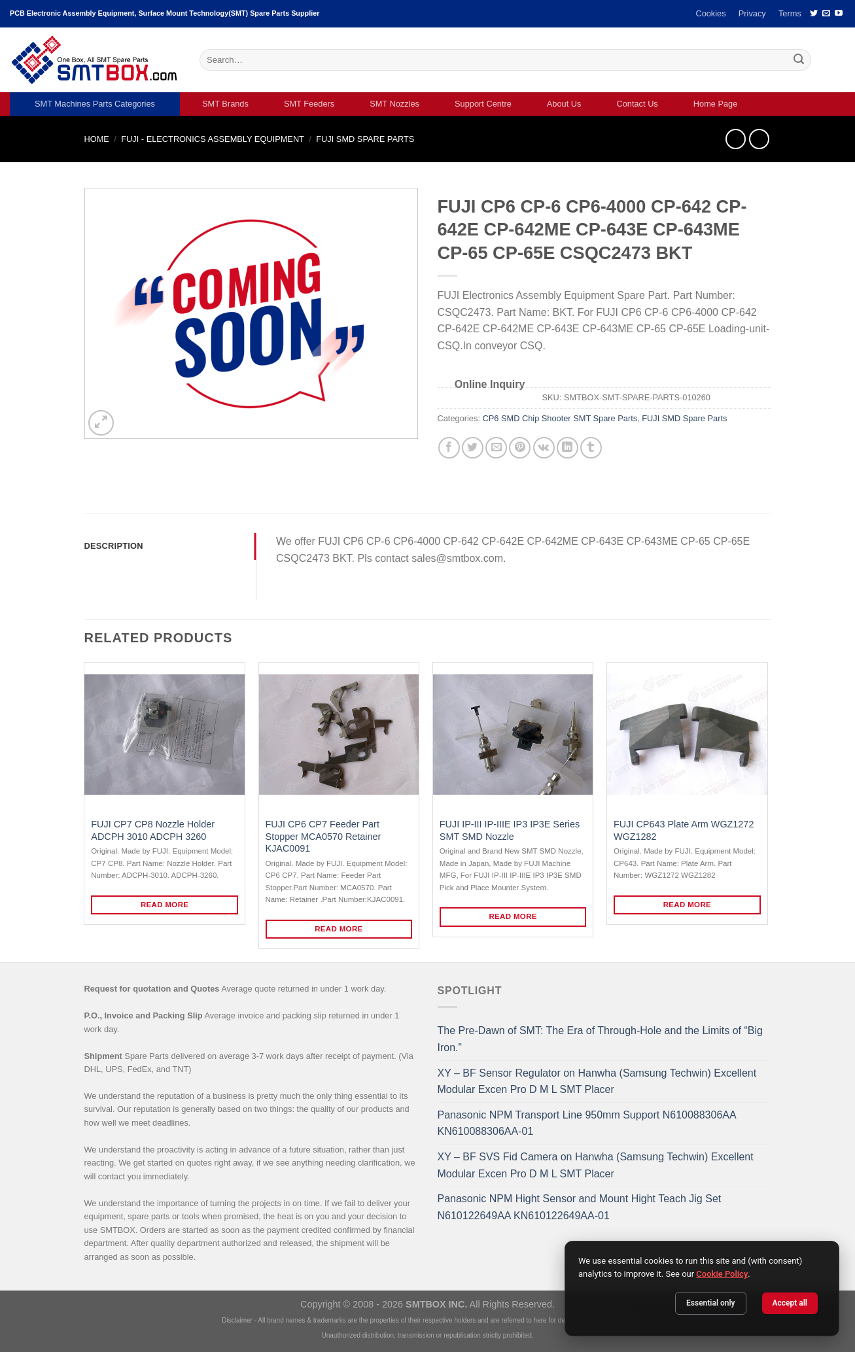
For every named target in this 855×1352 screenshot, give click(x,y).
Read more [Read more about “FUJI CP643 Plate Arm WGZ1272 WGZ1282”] (687, 905)
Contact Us (636, 104)
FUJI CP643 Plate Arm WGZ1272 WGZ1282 (684, 830)
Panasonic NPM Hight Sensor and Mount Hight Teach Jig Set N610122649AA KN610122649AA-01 (580, 1207)
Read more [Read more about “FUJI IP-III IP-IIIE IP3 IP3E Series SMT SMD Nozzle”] (513, 916)
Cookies (710, 13)
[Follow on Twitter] (814, 13)
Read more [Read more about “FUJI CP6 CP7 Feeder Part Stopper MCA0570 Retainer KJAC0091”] (339, 929)
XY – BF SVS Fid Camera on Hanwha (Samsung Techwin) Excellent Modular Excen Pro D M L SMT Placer (596, 1165)
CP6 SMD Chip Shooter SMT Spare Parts (560, 418)
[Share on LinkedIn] (567, 448)
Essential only (710, 1303)
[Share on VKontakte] (544, 448)
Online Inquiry (490, 384)
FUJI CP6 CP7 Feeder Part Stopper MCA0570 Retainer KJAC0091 (323, 836)
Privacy (752, 13)
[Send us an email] (826, 13)
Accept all (790, 1303)
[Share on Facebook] (449, 448)
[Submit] (799, 60)
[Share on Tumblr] (591, 448)
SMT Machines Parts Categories (95, 104)
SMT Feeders (309, 104)
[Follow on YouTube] (839, 13)
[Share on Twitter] (472, 448)
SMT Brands (225, 104)
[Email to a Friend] (496, 448)
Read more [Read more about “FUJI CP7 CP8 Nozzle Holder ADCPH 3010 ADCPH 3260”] (165, 905)
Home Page (715, 104)
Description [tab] (113, 546)
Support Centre (483, 104)
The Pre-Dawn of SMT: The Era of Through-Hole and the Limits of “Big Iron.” (600, 1039)
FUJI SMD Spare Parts (365, 139)
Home (96, 139)
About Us (564, 104)
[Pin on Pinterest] (520, 448)
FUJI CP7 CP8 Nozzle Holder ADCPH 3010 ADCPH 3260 (153, 830)
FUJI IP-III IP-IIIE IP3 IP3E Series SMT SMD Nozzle (510, 830)
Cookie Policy (722, 1274)
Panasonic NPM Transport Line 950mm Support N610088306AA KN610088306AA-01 (587, 1123)
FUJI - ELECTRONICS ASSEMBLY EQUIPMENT (212, 139)
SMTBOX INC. (436, 1304)
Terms (789, 13)
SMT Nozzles (394, 104)
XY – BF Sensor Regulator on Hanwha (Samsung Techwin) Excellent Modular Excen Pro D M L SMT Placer (597, 1081)
